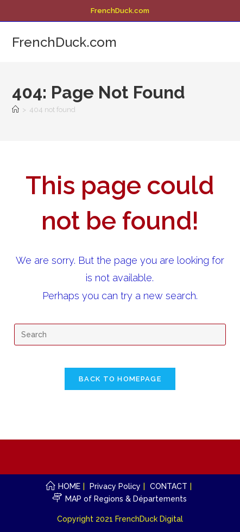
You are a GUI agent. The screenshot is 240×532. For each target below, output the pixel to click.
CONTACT (168, 486)
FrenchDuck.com (64, 42)
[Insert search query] (120, 334)
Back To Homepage (120, 379)
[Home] (15, 110)
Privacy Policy (115, 486)
